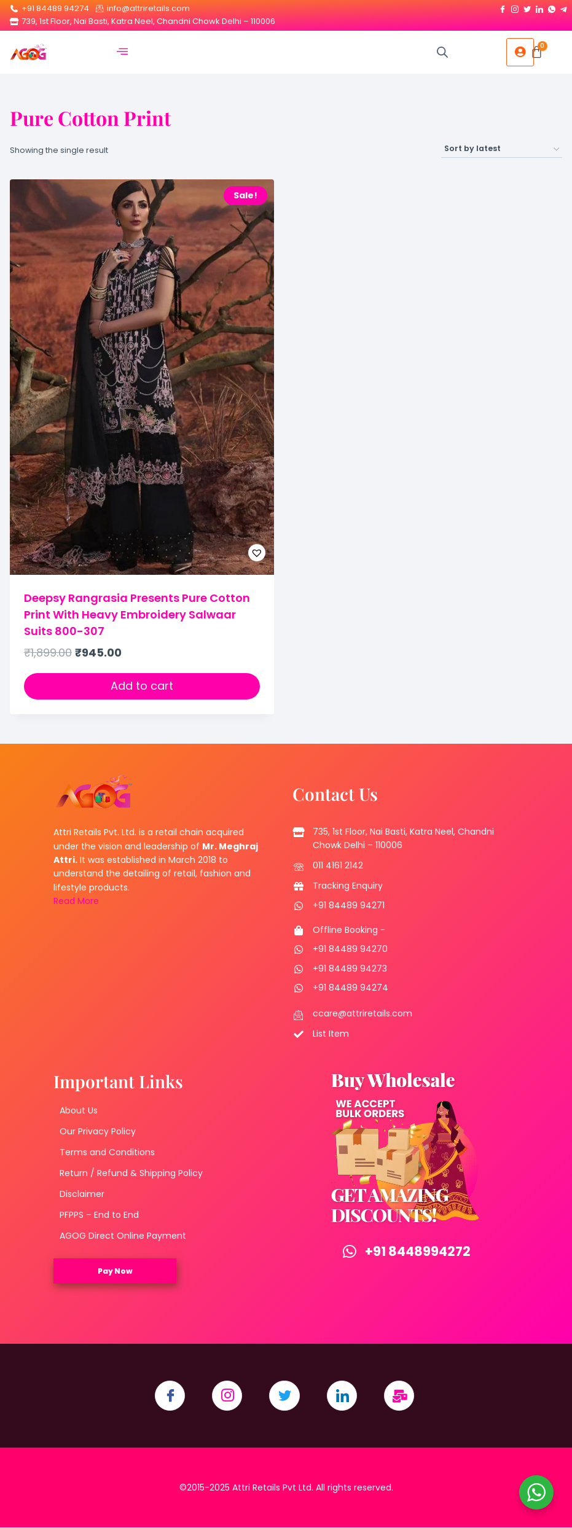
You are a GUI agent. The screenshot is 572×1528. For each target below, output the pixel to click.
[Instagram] (515, 6)
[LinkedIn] (539, 6)
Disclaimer (82, 1194)
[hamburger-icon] (122, 52)
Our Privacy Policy (98, 1131)
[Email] (400, 1396)
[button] (225, 552)
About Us (79, 1110)
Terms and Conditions (107, 1152)
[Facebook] (502, 6)
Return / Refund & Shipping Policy (131, 1173)
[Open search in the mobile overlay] (442, 52)
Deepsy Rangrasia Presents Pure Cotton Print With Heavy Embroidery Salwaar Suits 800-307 (137, 614)
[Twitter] (527, 6)
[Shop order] (501, 149)
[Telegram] (564, 6)
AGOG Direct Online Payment (123, 1236)
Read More (76, 901)
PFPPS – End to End (99, 1215)
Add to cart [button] (142, 685)
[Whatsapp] (552, 6)
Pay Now (115, 1271)
